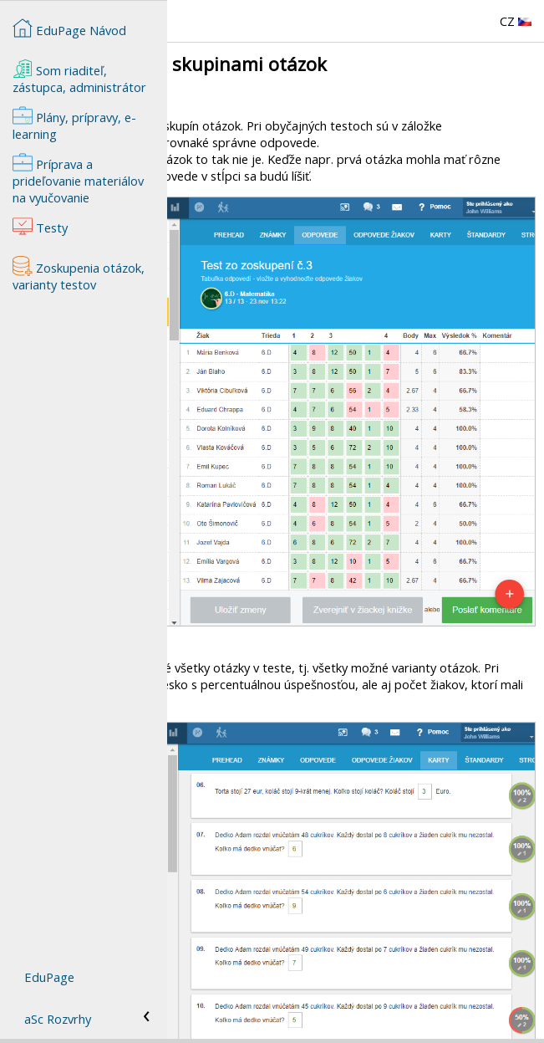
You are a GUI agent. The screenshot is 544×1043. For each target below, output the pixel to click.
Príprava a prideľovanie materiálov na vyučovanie (311, 1009)
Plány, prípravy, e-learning (74, 123)
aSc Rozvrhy (57, 1018)
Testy (191, 992)
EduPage (49, 977)
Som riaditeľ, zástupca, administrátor (79, 77)
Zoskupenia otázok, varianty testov (273, 976)
